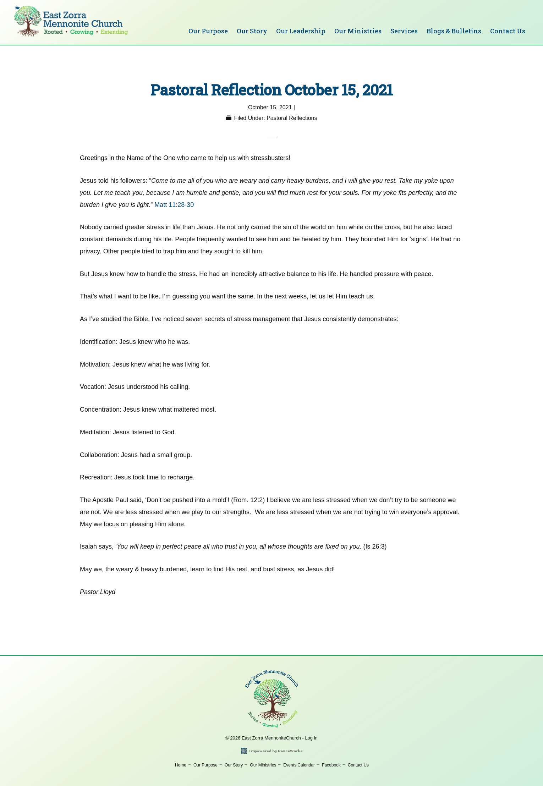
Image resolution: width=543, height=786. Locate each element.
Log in (311, 738)
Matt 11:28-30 (174, 204)
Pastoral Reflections (292, 118)
